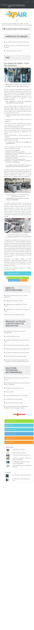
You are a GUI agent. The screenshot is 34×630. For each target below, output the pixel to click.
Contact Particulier (14, 280)
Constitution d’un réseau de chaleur (13, 50)
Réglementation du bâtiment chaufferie (13, 300)
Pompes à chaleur (9, 391)
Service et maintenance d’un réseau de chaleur (15, 356)
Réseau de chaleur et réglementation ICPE (14, 314)
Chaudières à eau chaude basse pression (14, 388)
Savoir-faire (8, 23)
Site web (24, 280)
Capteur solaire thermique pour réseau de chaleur (15, 395)
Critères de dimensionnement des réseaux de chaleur (16, 345)
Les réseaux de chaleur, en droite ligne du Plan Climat (16, 42)
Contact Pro (24, 277)
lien (13, 269)
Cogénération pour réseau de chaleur (13, 399)
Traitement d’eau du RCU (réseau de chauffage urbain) (16, 348)
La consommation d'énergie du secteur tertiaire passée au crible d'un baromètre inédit (17, 5)
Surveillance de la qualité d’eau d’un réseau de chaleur (16, 352)
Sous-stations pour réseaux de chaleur (13, 402)
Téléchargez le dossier (13, 277)
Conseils (3, 23)
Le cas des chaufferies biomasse (12, 336)
